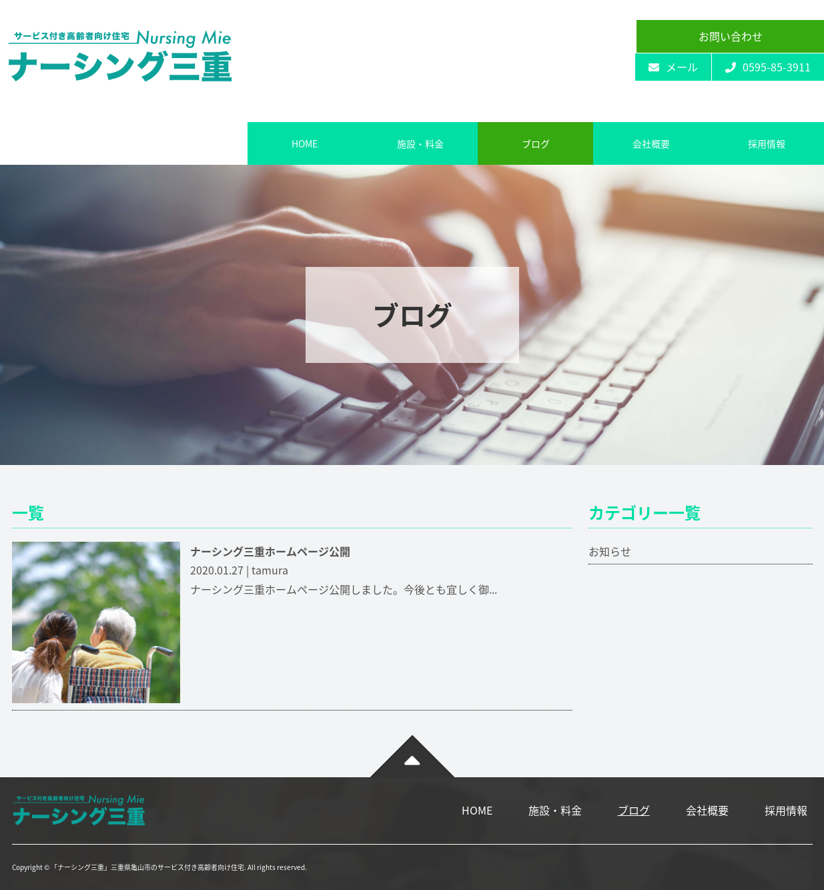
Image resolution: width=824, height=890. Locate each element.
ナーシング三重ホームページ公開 (270, 551)
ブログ (536, 143)
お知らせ (609, 551)
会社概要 (651, 143)
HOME (305, 143)
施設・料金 (420, 143)
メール (673, 67)
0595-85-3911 (768, 67)
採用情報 (766, 143)
